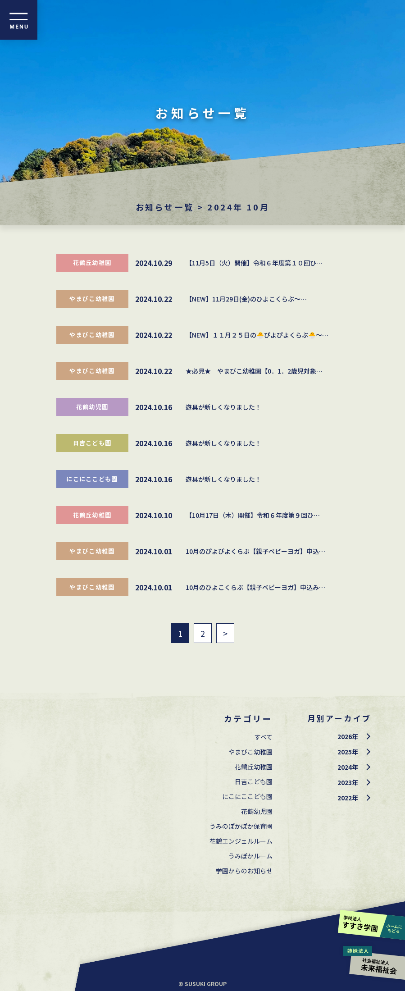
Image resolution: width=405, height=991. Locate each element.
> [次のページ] (225, 633)
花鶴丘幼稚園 (92, 262)
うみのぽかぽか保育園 (241, 826)
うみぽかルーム (250, 855)
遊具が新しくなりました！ (223, 406)
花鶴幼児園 (92, 406)
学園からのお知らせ (244, 870)
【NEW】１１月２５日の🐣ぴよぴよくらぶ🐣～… (257, 334)
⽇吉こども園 (92, 442)
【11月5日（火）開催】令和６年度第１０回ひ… (254, 262)
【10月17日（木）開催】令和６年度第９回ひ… (253, 515)
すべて (264, 736)
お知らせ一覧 (165, 207)
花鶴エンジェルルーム (241, 840)
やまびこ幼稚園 (91, 298)
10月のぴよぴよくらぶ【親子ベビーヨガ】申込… (255, 551)
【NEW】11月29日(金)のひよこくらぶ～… (246, 298)
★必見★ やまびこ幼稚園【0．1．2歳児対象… (254, 370)
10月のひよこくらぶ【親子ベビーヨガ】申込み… (255, 587)
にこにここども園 (92, 479)
